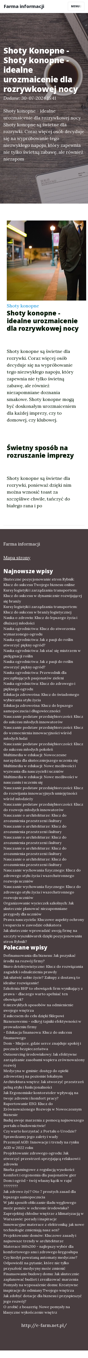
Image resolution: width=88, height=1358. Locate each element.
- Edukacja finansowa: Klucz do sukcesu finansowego (37, 1035)
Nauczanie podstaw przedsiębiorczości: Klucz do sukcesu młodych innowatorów (43, 719)
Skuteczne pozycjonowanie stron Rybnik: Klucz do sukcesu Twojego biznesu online (39, 582)
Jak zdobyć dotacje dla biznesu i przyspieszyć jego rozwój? (42, 1298)
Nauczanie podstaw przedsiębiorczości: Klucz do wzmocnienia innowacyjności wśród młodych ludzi (43, 733)
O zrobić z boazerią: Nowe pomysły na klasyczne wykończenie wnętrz (36, 1309)
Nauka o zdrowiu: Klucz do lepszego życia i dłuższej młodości (40, 620)
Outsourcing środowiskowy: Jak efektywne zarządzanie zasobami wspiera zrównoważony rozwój (44, 1060)
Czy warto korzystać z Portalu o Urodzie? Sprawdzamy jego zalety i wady (39, 1134)
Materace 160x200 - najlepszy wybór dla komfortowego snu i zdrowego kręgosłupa (40, 1249)
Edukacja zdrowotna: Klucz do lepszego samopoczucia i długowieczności (38, 708)
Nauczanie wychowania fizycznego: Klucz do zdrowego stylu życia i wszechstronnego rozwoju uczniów (42, 875)
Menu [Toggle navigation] (76, 6)
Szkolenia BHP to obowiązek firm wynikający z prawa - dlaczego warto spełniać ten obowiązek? (43, 994)
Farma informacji (24, 6)
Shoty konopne (23, 306)
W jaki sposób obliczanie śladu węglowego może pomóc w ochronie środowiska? (39, 1205)
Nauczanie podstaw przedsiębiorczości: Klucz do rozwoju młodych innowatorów (43, 807)
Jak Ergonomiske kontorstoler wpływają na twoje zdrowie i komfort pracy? (40, 1095)
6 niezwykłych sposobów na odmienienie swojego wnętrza (38, 1008)
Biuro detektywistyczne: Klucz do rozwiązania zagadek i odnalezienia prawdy (43, 969)
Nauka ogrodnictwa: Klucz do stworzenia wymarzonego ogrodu (39, 631)
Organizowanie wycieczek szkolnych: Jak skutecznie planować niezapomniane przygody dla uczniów (38, 908)
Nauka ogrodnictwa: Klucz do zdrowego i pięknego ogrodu (39, 686)
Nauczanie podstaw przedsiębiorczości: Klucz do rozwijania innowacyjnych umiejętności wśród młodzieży (43, 793)
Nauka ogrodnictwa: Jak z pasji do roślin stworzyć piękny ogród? (38, 642)
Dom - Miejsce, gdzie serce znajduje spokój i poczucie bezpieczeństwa (42, 1046)
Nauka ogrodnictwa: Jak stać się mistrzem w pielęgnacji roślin (42, 653)
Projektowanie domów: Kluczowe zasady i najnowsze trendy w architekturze (39, 1238)
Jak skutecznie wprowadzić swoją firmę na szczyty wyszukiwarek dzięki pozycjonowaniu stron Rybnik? (42, 936)
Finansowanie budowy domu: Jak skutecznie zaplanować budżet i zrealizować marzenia (41, 1277)
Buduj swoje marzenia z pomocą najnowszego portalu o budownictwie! (43, 1123)
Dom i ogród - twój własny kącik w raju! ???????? (37, 1183)
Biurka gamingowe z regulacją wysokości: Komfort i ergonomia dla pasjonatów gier (39, 1172)
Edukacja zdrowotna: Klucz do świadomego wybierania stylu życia (41, 697)
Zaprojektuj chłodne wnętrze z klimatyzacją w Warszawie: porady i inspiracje (43, 1216)
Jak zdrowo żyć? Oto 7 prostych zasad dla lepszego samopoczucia (39, 1194)
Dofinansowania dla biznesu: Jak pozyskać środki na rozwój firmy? (39, 958)
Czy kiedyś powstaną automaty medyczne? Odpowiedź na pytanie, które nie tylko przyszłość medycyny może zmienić (40, 1263)
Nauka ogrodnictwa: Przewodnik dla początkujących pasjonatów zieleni (34, 675)
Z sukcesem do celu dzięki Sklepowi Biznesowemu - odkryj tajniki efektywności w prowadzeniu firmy (42, 1021)
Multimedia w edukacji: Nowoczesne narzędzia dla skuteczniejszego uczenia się (40, 758)
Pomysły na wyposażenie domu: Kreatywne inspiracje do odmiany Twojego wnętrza (40, 1288)
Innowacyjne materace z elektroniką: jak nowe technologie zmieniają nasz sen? (43, 1227)
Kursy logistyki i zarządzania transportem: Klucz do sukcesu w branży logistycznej (40, 609)
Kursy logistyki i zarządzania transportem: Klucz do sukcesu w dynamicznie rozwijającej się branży (42, 595)
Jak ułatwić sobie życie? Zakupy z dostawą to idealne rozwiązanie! (41, 980)
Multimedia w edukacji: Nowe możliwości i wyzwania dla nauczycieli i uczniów (39, 769)
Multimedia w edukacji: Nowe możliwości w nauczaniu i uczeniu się (40, 779)
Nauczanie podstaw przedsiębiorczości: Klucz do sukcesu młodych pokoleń (43, 747)
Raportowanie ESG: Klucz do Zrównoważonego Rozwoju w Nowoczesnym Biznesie (42, 1109)
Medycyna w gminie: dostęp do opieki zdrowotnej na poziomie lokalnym (35, 1073)
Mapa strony (16, 557)
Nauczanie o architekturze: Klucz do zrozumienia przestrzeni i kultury (34, 818)
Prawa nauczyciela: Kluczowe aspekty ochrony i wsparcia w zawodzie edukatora (43, 922)
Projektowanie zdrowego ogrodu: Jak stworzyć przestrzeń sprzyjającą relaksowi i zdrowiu (41, 1158)
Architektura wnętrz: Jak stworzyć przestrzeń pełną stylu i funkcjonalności (43, 1084)
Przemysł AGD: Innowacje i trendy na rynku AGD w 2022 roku (41, 1145)
